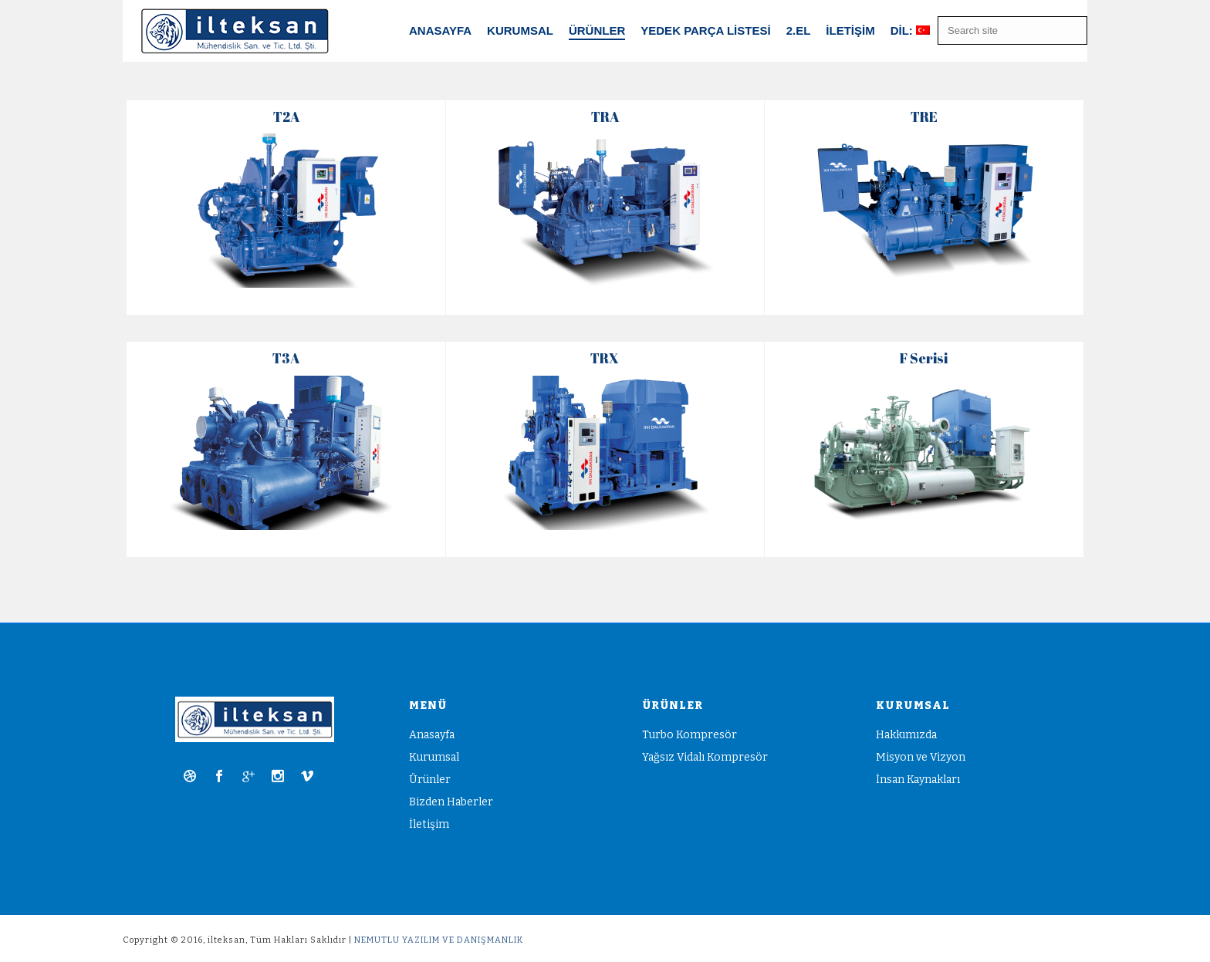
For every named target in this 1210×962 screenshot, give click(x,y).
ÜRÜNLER (597, 30)
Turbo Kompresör (689, 734)
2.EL (798, 30)
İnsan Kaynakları (918, 779)
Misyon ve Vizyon (920, 757)
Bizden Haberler (451, 801)
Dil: (910, 30)
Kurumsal (520, 30)
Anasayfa (440, 30)
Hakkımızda (906, 734)
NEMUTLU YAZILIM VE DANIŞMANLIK (438, 940)
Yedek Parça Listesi (705, 30)
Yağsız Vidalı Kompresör (705, 757)
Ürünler (430, 779)
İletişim (850, 30)
